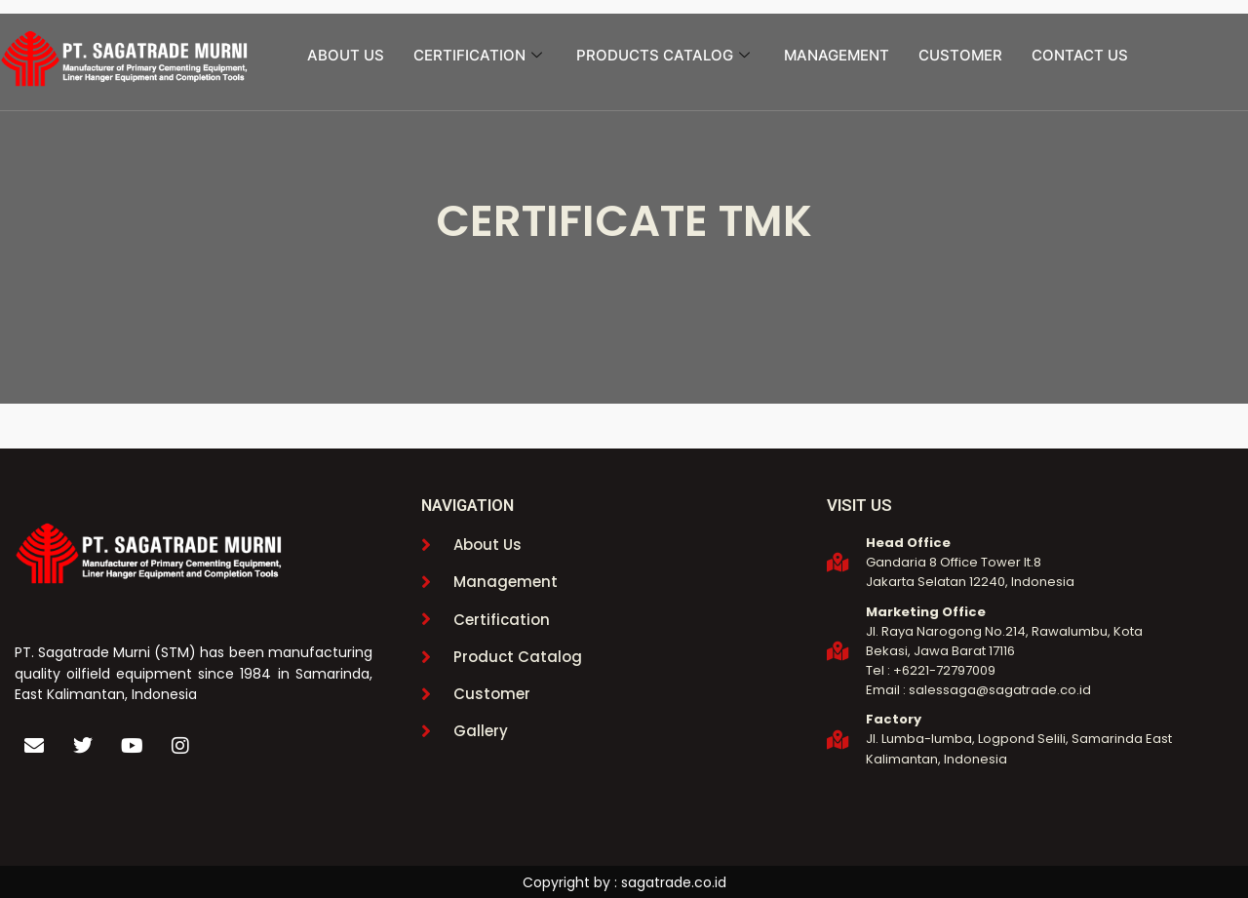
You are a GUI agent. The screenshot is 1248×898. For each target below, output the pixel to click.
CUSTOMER (954, 54)
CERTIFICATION (474, 54)
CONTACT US (1074, 54)
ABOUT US (339, 54)
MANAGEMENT (830, 54)
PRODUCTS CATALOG (659, 54)
